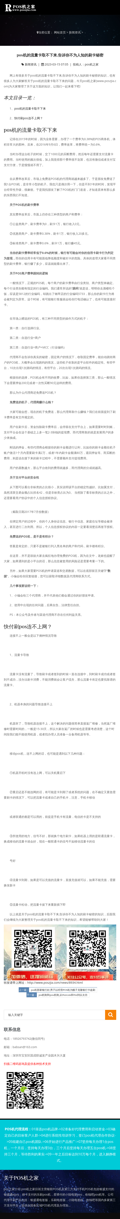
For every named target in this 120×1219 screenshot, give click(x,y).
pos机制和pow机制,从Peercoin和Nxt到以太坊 (63, 995)
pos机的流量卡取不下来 (30, 108)
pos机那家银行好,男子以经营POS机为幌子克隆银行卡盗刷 (63, 990)
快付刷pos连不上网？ (28, 118)
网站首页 (60, 32)
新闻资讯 (75, 32)
